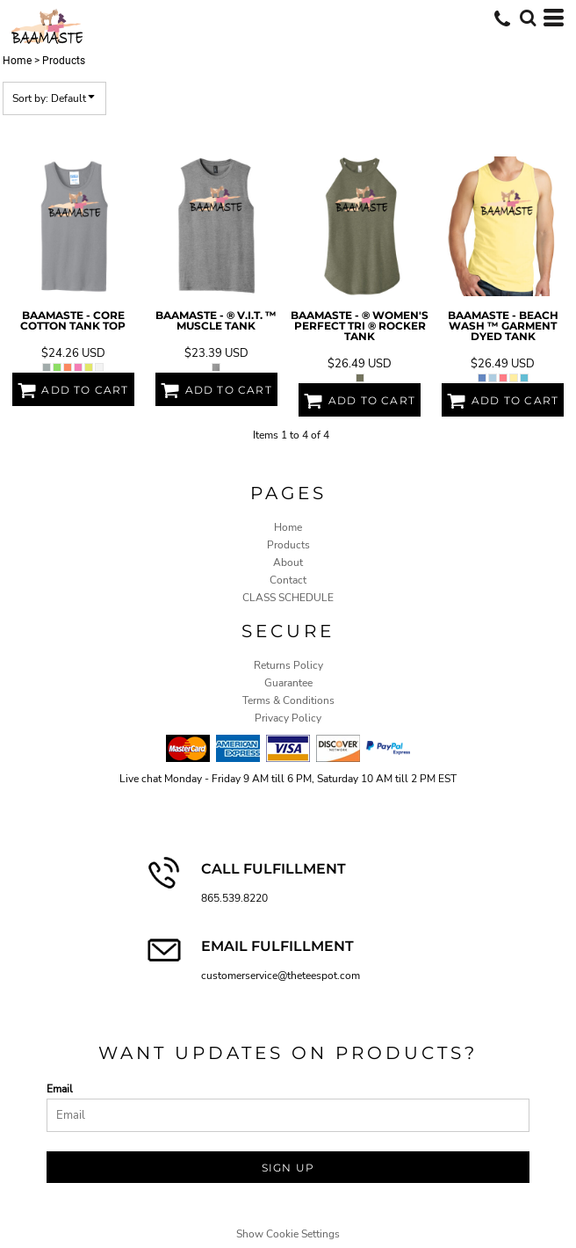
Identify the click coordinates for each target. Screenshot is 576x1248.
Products (288, 545)
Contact (288, 580)
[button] (527, 17)
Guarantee (288, 683)
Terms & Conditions (288, 700)
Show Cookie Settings (288, 1234)
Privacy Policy (288, 718)
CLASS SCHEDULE (288, 598)
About (288, 562)
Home (17, 60)
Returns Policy (288, 665)
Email (60, 1089)
